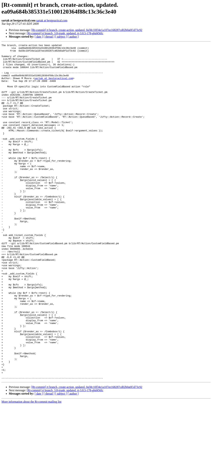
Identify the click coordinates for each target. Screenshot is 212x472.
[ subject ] (61, 36)
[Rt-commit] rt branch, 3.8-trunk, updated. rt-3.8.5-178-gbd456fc (65, 33)
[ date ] (39, 36)
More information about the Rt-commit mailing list (31, 468)
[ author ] (73, 36)
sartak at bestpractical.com (51, 20)
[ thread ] (49, 36)
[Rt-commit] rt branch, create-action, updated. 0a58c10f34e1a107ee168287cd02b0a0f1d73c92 (86, 30)
